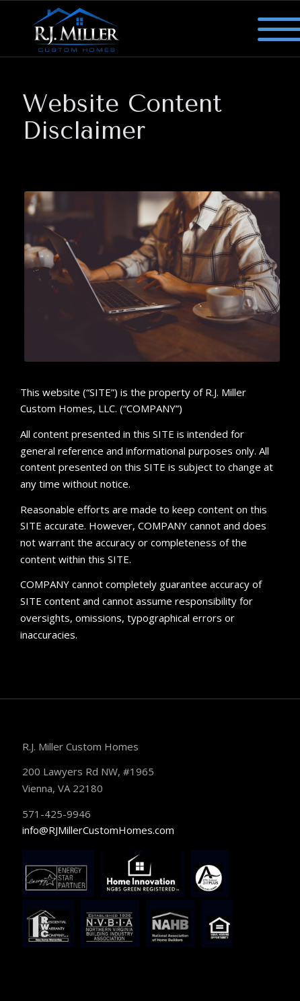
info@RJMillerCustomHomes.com (98, 830)
